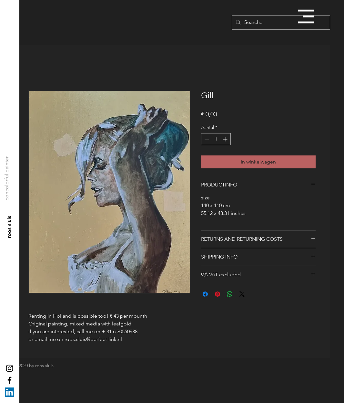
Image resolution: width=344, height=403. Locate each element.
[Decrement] (206, 139)
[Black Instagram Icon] (9, 368)
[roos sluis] (9, 227)
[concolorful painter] (6, 178)
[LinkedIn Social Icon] (9, 392)
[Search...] (280, 22)
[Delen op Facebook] (205, 294)
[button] (306, 16)
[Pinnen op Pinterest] (217, 294)
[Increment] (226, 139)
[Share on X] (242, 294)
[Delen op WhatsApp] (230, 294)
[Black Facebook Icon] (9, 380)
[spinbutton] (216, 139)
